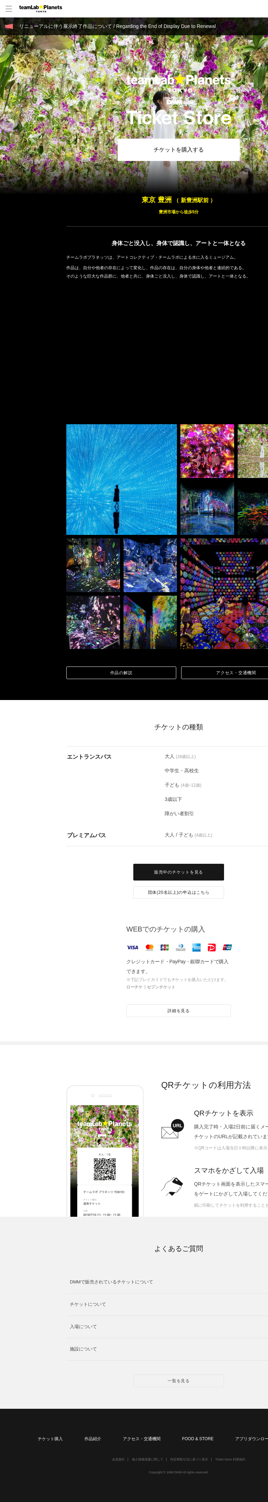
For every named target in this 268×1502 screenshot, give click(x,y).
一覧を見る (179, 1380)
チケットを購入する (179, 150)
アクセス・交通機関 (142, 1438)
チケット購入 (50, 1438)
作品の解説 (121, 672)
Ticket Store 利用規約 (230, 1459)
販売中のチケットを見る (178, 872)
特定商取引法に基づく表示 (189, 1459)
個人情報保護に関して (147, 1459)
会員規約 (118, 1459)
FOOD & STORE (198, 1438)
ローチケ (134, 987)
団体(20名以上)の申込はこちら (179, 892)
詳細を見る (179, 1010)
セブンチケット (161, 987)
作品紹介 (92, 1438)
